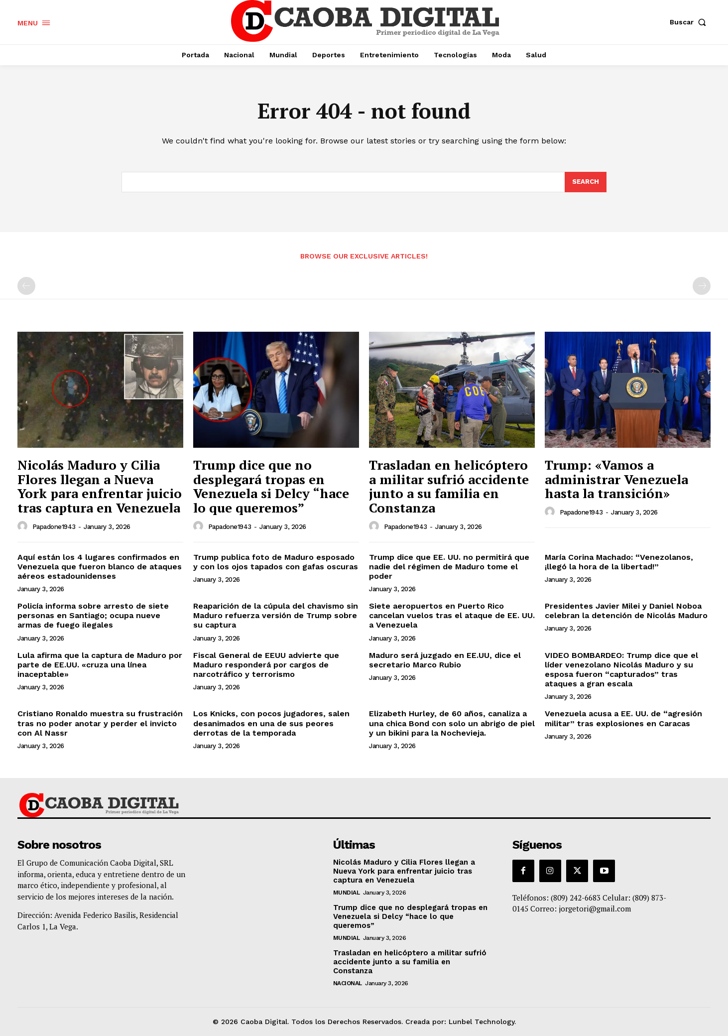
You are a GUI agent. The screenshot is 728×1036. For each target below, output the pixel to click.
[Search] (586, 182)
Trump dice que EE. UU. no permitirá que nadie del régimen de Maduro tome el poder (449, 566)
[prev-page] (26, 286)
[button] (690, 21)
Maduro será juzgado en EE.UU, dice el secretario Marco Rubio (445, 659)
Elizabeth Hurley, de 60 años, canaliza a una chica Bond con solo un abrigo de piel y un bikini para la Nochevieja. (452, 723)
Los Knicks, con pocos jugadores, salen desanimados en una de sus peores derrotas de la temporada (271, 723)
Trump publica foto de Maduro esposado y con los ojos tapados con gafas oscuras (275, 561)
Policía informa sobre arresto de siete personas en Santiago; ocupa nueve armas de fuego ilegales (93, 615)
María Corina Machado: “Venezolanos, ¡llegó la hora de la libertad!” (619, 561)
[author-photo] (23, 526)
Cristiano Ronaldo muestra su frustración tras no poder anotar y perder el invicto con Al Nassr (100, 723)
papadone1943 (54, 526)
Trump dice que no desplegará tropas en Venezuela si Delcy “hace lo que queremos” (271, 486)
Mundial (346, 892)
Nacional (347, 983)
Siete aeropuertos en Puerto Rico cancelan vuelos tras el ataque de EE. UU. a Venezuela (452, 615)
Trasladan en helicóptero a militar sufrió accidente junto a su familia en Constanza (449, 486)
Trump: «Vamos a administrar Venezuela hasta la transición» (616, 479)
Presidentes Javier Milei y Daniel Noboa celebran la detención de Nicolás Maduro (626, 610)
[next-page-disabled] (702, 286)
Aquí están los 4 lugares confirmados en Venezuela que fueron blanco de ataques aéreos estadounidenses (99, 566)
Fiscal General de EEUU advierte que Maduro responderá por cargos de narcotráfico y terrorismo (266, 664)
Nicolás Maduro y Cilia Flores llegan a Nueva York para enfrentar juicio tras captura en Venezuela (99, 486)
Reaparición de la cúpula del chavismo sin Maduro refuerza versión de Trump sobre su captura (275, 615)
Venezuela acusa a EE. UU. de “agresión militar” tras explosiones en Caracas (623, 718)
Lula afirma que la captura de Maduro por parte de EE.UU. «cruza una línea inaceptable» (99, 664)
